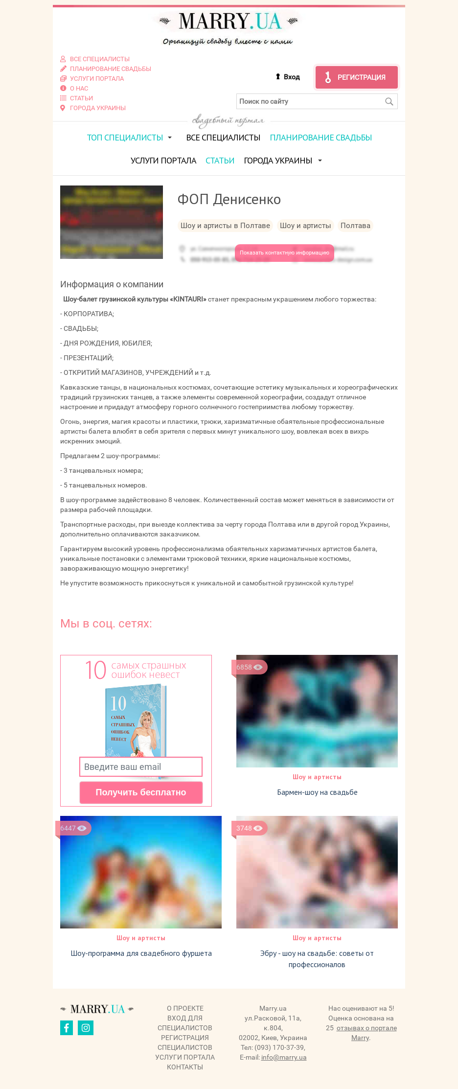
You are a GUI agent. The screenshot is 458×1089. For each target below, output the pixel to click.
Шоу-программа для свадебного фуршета (141, 953)
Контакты (185, 1067)
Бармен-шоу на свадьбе (317, 792)
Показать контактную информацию (284, 253)
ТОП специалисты (125, 137)
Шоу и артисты (317, 776)
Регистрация (362, 77)
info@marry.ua (284, 1057)
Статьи (220, 160)
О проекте (185, 1008)
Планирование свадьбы (321, 137)
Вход (291, 77)
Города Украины (278, 160)
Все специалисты (223, 137)
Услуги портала (163, 160)
